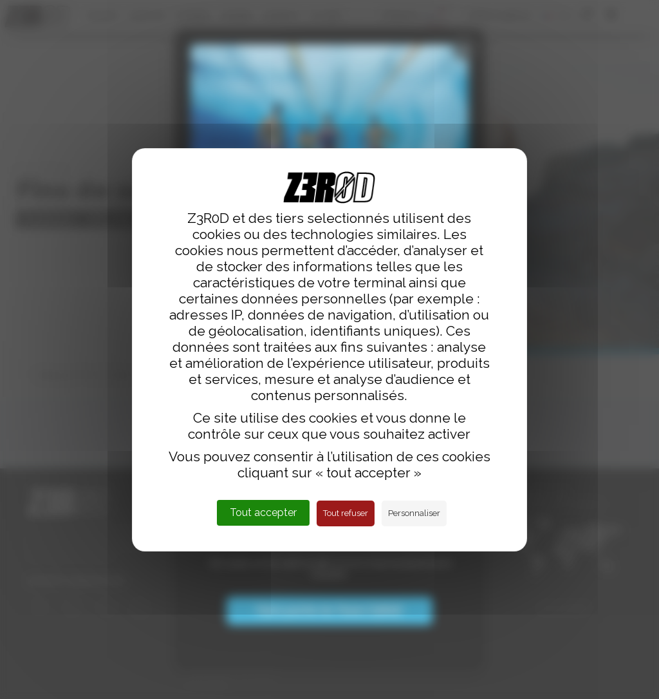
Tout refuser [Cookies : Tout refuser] (345, 513)
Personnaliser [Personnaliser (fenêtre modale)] (414, 513)
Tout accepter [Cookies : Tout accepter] (263, 512)
